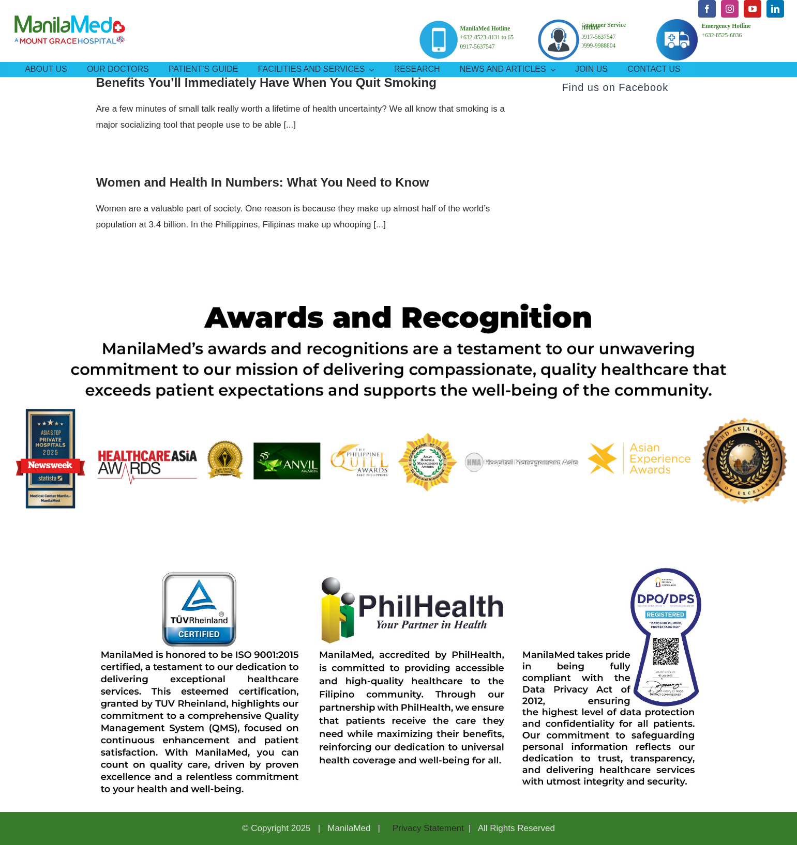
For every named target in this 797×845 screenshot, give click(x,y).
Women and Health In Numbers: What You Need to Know (262, 182)
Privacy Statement (427, 828)
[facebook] (707, 9)
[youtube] (752, 9)
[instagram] (730, 9)
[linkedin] (775, 9)
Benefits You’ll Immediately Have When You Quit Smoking (266, 82)
